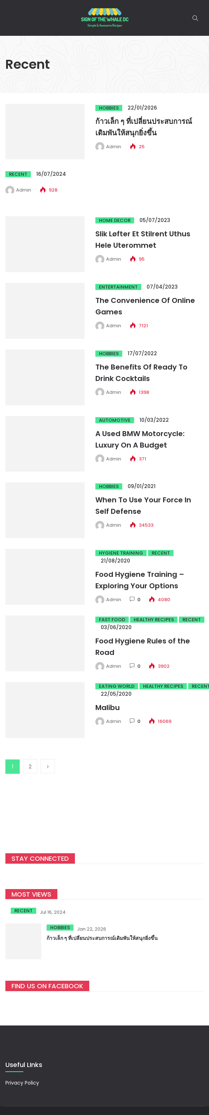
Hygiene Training (121, 553)
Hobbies (109, 108)
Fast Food (112, 620)
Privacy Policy (22, 1082)
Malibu (107, 708)
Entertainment (118, 287)
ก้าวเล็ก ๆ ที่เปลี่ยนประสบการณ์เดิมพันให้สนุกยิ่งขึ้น (102, 938)
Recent (18, 174)
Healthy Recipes (154, 620)
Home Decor (114, 220)
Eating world (116, 686)
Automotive (114, 420)
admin (113, 146)
